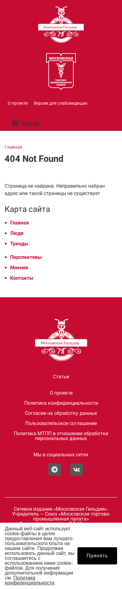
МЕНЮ (31, 123)
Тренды (19, 244)
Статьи (61, 376)
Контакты (21, 278)
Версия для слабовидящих (61, 103)
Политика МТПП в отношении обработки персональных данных (61, 436)
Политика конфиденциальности (61, 403)
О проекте (18, 103)
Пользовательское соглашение (61, 423)
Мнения (19, 268)
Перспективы (26, 257)
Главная (19, 223)
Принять (97, 555)
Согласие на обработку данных (61, 413)
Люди (16, 233)
